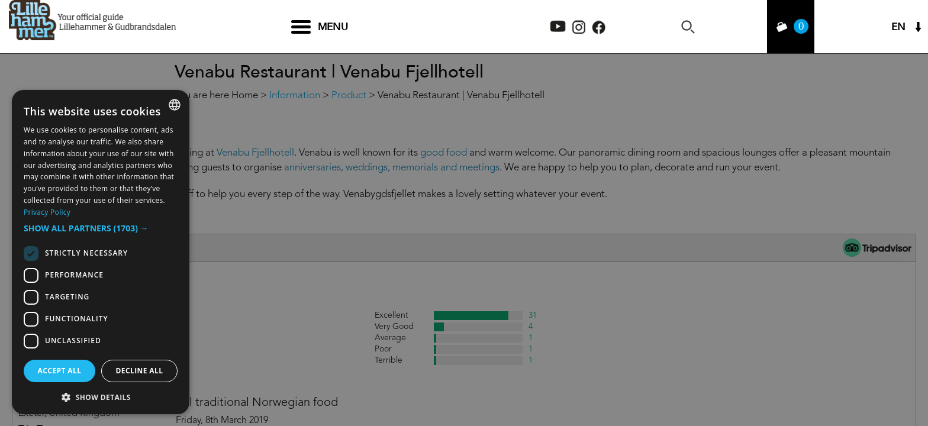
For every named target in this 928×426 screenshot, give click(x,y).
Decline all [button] (139, 371)
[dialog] (100, 252)
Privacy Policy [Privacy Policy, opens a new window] (47, 212)
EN (898, 27)
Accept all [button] (60, 371)
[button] (101, 228)
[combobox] (175, 105)
